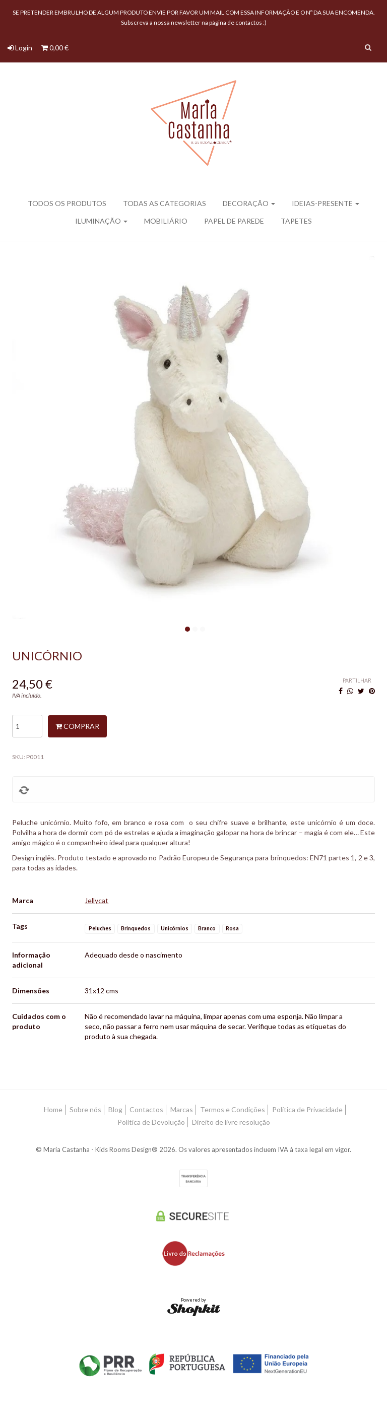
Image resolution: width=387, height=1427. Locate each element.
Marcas (181, 1109)
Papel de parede (234, 221)
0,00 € (55, 47)
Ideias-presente (325, 203)
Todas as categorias (164, 203)
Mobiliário (165, 221)
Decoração (249, 203)
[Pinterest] (372, 691)
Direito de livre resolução (231, 1122)
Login (20, 47)
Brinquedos (136, 928)
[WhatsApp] (350, 691)
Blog (115, 1109)
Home (53, 1109)
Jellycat (96, 900)
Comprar (77, 726)
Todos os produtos (67, 203)
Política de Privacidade (307, 1109)
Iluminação (101, 221)
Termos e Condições (232, 1109)
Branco (207, 928)
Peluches (100, 928)
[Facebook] (341, 691)
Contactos (146, 1109)
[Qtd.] (27, 726)
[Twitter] (361, 691)
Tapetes (296, 221)
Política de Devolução (151, 1122)
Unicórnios (174, 928)
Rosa (232, 928)
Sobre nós (85, 1109)
